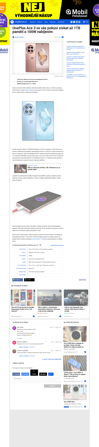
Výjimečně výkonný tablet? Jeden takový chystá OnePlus (75, 53)
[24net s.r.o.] (85, 428)
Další (51, 374)
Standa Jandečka (22, 350)
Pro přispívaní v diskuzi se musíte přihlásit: (22, 368)
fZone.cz (56, 421)
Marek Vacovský (15, 316)
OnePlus (83, 279)
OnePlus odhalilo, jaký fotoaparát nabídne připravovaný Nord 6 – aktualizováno (75, 70)
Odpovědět (19, 338)
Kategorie (61, 22)
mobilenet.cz (57, 417)
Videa (46, 22)
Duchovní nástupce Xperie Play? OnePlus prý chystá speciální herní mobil (76, 64)
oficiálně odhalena (29, 90)
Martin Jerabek (22, 342)
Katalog (39, 22)
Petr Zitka (20, 327)
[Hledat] (87, 22)
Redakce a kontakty (47, 417)
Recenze (32, 22)
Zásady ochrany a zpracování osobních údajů (77, 421)
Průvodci (53, 22)
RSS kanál (44, 423)
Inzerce (44, 421)
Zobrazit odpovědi (22, 347)
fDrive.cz (56, 419)
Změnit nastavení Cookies (72, 419)
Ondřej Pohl (67, 316)
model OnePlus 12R (37, 239)
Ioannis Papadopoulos (69, 352)
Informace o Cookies (71, 417)
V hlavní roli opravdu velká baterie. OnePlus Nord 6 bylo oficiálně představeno (76, 58)
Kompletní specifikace (56, 245)
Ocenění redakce (46, 419)
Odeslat (53, 386)
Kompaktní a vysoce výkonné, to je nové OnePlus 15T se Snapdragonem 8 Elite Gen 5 (77, 76)
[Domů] (18, 22)
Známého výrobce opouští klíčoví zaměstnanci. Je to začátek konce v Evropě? (76, 48)
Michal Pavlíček (67, 381)
